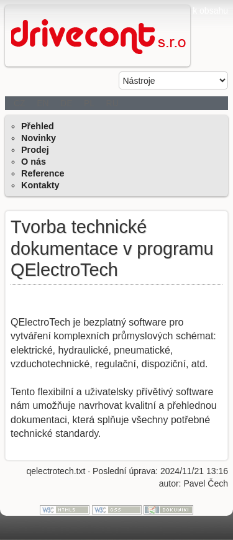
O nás (33, 162)
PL (89, 103)
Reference (43, 173)
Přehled (37, 126)
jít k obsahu (205, 11)
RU (112, 103)
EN (42, 103)
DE (66, 103)
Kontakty (40, 185)
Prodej (35, 150)
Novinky (38, 138)
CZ (19, 103)
